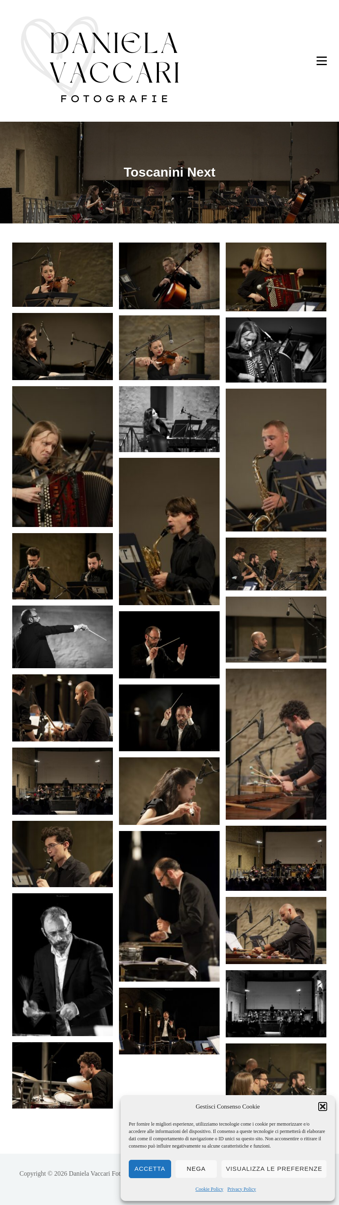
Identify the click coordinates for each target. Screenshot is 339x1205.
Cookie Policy (209, 1189)
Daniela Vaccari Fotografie (104, 1173)
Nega (196, 1168)
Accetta (149, 1168)
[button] (323, 1106)
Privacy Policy (241, 1189)
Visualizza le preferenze (274, 1168)
